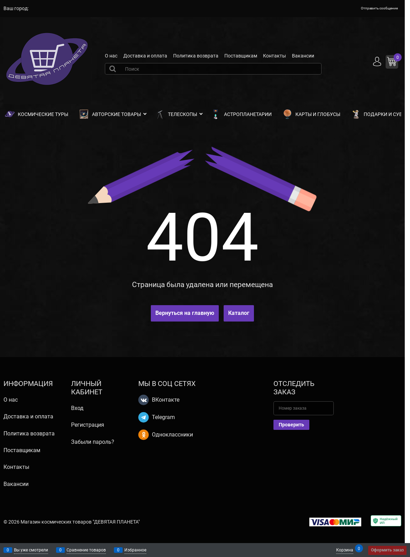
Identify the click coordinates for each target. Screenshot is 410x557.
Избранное (135, 550)
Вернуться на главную (184, 313)
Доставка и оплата (145, 56)
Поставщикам (240, 56)
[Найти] (113, 68)
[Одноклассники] (143, 435)
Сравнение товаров (86, 550)
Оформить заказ (387, 550)
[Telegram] (143, 417)
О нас (111, 56)
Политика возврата (195, 56)
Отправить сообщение (379, 8)
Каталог (238, 313)
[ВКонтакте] (143, 400)
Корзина (344, 549)
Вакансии (303, 56)
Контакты (274, 56)
